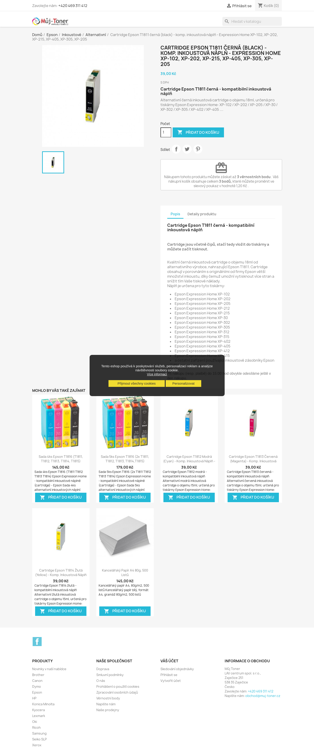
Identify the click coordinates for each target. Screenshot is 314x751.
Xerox (36, 745)
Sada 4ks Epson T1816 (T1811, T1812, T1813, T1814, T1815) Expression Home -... (61, 461)
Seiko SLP (39, 739)
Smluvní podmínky (110, 675)
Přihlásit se (168, 675)
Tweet (187, 149)
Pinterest (197, 149)
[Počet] (165, 132)
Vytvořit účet (170, 680)
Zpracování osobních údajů (117, 692)
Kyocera (38, 710)
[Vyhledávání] (252, 21)
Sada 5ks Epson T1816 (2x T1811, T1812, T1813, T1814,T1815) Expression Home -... (125, 461)
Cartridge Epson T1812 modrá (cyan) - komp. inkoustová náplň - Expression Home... (189, 461)
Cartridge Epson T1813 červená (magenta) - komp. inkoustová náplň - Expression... (253, 461)
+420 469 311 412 (72, 5)
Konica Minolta (43, 704)
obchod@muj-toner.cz (262, 696)
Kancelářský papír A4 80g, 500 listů (125, 572)
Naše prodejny (107, 710)
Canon (37, 680)
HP (34, 698)
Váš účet (169, 660)
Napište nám (105, 704)
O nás (100, 680)
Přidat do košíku (198, 132)
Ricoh (36, 727)
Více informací (157, 374)
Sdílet (176, 149)
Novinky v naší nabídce (49, 669)
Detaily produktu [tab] (201, 214)
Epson (37, 692)
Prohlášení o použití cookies (117, 686)
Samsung (39, 733)
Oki (34, 721)
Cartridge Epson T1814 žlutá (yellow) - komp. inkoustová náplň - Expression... (61, 574)
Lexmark (38, 716)
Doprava (102, 669)
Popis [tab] (175, 214)
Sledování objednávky (177, 669)
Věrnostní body (108, 698)
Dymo (36, 686)
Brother (38, 675)
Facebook (37, 641)
